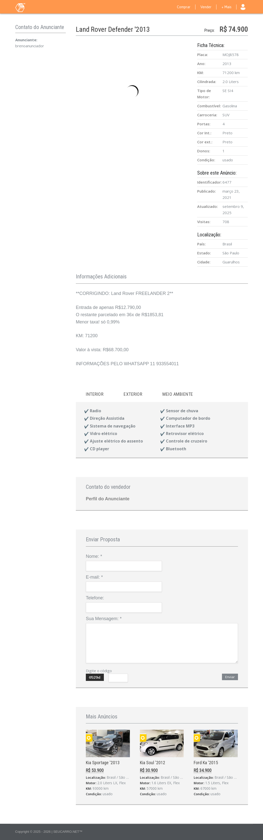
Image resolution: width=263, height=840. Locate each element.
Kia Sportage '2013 (103, 762)
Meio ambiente (177, 394)
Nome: (94, 556)
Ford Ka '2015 (206, 762)
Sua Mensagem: (104, 618)
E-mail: (94, 577)
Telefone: (95, 597)
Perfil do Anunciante (107, 498)
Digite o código (99, 670)
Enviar (230, 677)
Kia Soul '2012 (152, 762)
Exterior (133, 394)
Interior (94, 394)
